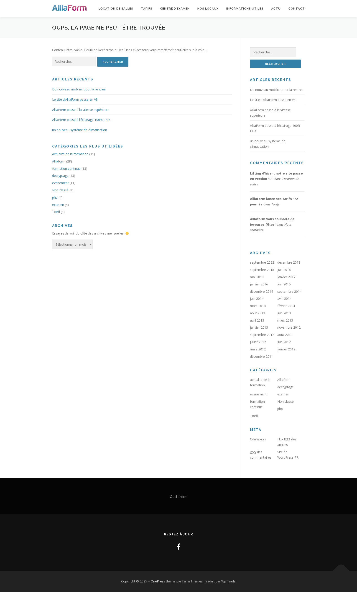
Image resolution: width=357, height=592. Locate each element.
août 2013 (257, 313)
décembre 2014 (261, 291)
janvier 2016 (259, 284)
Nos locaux (208, 8)
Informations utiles (244, 8)
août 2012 (284, 335)
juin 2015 (284, 284)
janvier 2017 (286, 277)
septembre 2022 (262, 262)
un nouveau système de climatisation (79, 130)
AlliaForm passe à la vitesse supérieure (80, 109)
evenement (60, 183)
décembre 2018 (288, 262)
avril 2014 (284, 299)
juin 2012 (284, 342)
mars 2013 (285, 320)
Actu (276, 8)
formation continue (66, 168)
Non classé (60, 190)
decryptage (60, 175)
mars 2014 (258, 306)
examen (58, 204)
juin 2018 (284, 270)
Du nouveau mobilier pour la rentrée (79, 89)
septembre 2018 (262, 270)
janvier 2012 (286, 349)
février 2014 (286, 306)
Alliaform (58, 161)
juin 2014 (256, 299)
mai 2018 (257, 277)
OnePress (158, 581)
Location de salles (116, 8)
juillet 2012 (258, 342)
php (55, 197)
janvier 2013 (259, 327)
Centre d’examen (175, 8)
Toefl (56, 212)
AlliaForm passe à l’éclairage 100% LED (81, 119)
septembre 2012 (262, 335)
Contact (296, 8)
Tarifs (146, 8)
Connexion (258, 439)
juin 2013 (284, 313)
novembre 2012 (289, 327)
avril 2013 (257, 320)
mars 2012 (258, 349)
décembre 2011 (261, 356)
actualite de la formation (70, 154)
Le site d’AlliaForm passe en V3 (75, 99)
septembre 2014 (289, 291)
